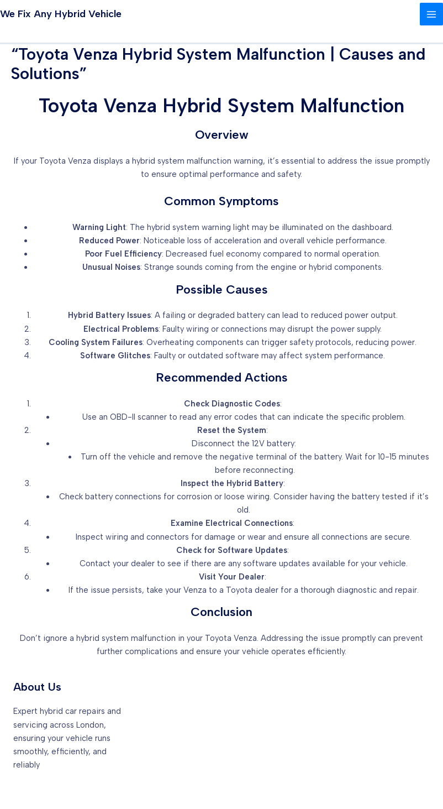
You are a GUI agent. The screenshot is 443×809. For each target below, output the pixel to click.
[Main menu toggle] (431, 14)
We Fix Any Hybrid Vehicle (61, 14)
